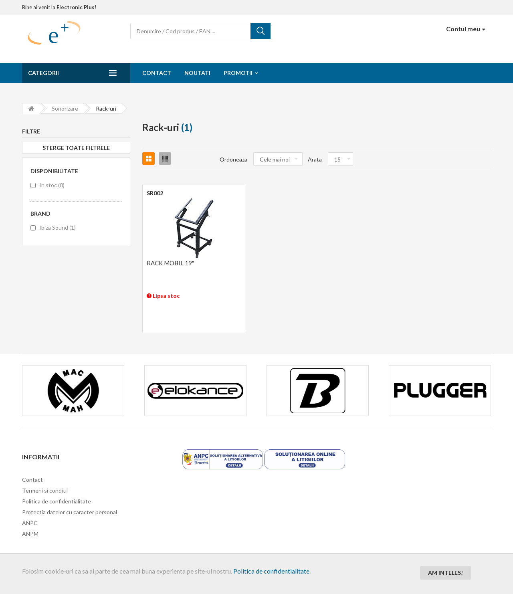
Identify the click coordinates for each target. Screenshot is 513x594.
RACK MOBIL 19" (170, 263)
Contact (156, 72)
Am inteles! (445, 572)
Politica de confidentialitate (271, 571)
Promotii (238, 72)
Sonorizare (65, 108)
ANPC (30, 522)
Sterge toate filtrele (76, 147)
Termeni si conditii (45, 490)
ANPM (30, 533)
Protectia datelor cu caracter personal (69, 512)
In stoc (52, 185)
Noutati (197, 72)
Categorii (43, 72)
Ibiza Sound (57, 227)
